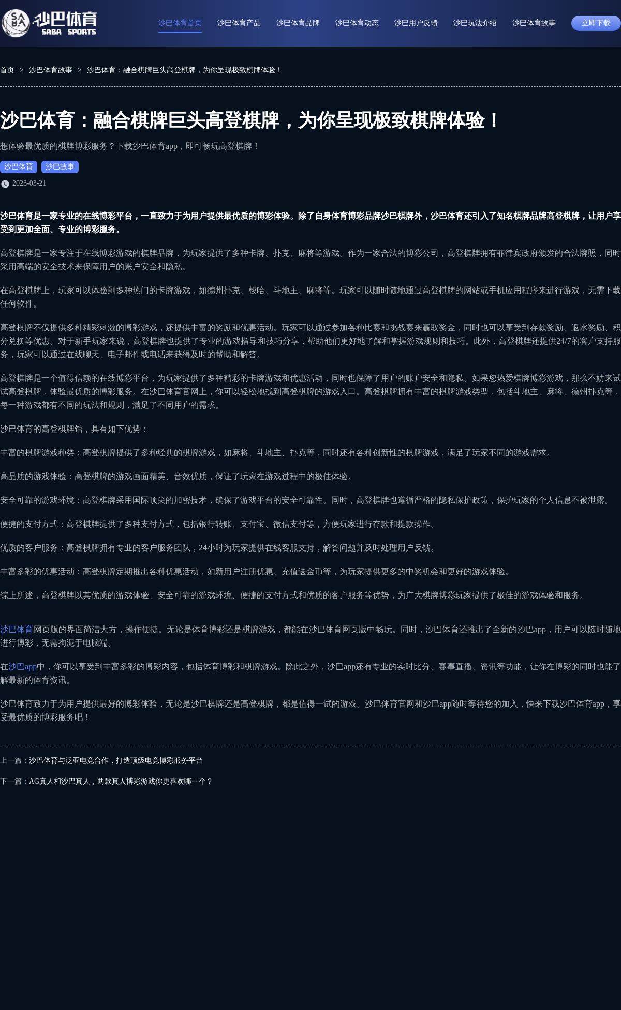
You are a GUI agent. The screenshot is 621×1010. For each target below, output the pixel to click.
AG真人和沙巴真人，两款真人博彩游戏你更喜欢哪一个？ (121, 781)
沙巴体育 (18, 167)
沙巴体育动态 (357, 23)
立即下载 (596, 23)
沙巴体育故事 (534, 23)
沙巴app (22, 666)
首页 (7, 70)
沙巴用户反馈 (416, 23)
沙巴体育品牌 (298, 23)
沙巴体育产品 (239, 23)
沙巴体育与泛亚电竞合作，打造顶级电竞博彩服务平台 (116, 760)
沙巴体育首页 (180, 23)
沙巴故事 (60, 167)
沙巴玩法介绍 (475, 23)
